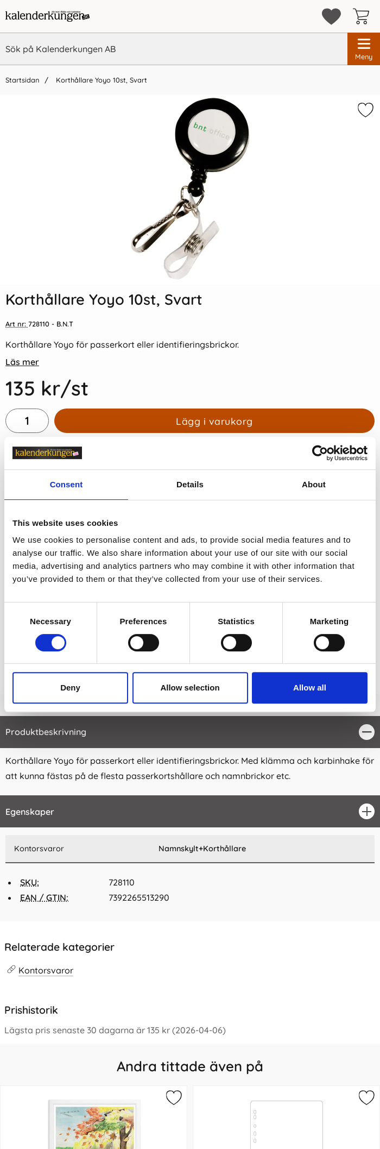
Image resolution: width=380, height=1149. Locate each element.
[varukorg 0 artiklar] (363, 16)
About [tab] (314, 484)
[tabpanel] (190, 755)
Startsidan (22, 80)
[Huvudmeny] (363, 49)
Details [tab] (190, 484)
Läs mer (22, 361)
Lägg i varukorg (214, 421)
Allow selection (189, 687)
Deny (70, 687)
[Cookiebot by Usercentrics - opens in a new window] (320, 453)
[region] (190, 732)
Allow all (309, 687)
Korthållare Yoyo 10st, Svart (100, 80)
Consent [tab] (66, 484)
